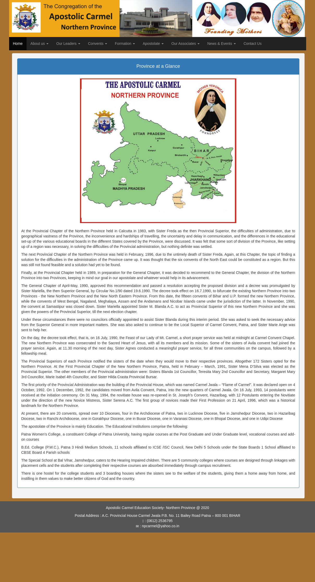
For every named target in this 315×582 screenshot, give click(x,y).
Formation (125, 43)
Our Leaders (68, 43)
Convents (97, 43)
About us (39, 43)
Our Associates (185, 43)
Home (18, 43)
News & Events (221, 43)
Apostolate (153, 43)
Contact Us (253, 43)
